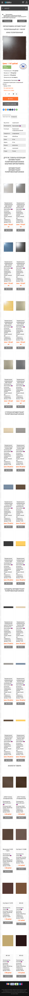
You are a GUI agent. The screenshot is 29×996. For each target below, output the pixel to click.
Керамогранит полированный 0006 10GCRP (8, 204)
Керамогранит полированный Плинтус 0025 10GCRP (20, 737)
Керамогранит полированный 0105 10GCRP (20, 322)
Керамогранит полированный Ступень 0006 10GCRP (8, 447)
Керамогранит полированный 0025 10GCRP (8, 322)
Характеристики (6, 116)
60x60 (9, 806)
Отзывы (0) (14, 116)
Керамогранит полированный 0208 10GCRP (8, 381)
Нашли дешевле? (5, 67)
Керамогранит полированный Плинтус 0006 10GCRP (20, 624)
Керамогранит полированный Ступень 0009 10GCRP (8, 504)
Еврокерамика (9, 14)
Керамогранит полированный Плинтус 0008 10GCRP (8, 681)
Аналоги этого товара (9, 90)
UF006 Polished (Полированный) (7, 797)
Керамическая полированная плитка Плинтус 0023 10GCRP (8, 624)
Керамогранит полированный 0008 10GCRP (20, 204)
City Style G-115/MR (21, 849)
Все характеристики (8, 88)
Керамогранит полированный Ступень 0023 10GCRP (8, 561)
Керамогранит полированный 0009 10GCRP (8, 263)
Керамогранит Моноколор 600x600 (7, 859)
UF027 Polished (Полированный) (21, 797)
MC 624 (8, 955)
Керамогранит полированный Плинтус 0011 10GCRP (8, 737)
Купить (10, 99)
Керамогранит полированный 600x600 (12, 15)
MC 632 (21, 903)
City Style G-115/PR (8, 903)
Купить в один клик (10, 104)
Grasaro (18, 855)
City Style (24, 857)
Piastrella (18, 909)
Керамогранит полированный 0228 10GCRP (20, 381)
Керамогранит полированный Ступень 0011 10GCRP (20, 504)
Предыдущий (7, 21)
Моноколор (19, 912)
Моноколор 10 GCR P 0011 (8, 850)
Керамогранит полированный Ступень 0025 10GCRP (20, 561)
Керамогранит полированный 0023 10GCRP (20, 263)
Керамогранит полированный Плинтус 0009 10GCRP (20, 681)
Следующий (22, 21)
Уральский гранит (7, 803)
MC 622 (21, 955)
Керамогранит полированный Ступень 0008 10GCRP (20, 447)
